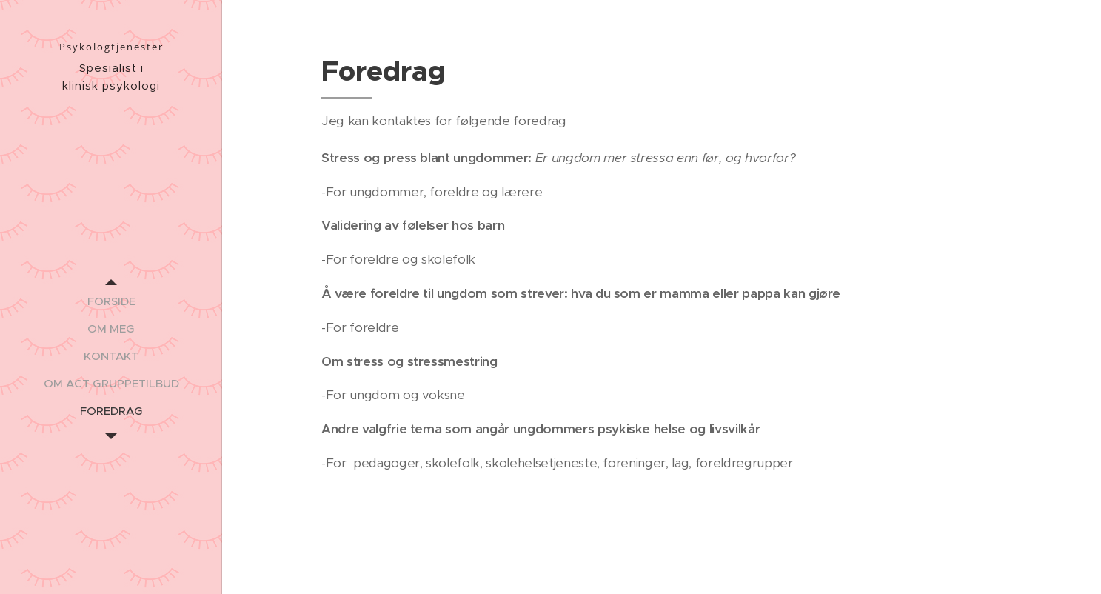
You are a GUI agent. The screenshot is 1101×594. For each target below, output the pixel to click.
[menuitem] (111, 301)
